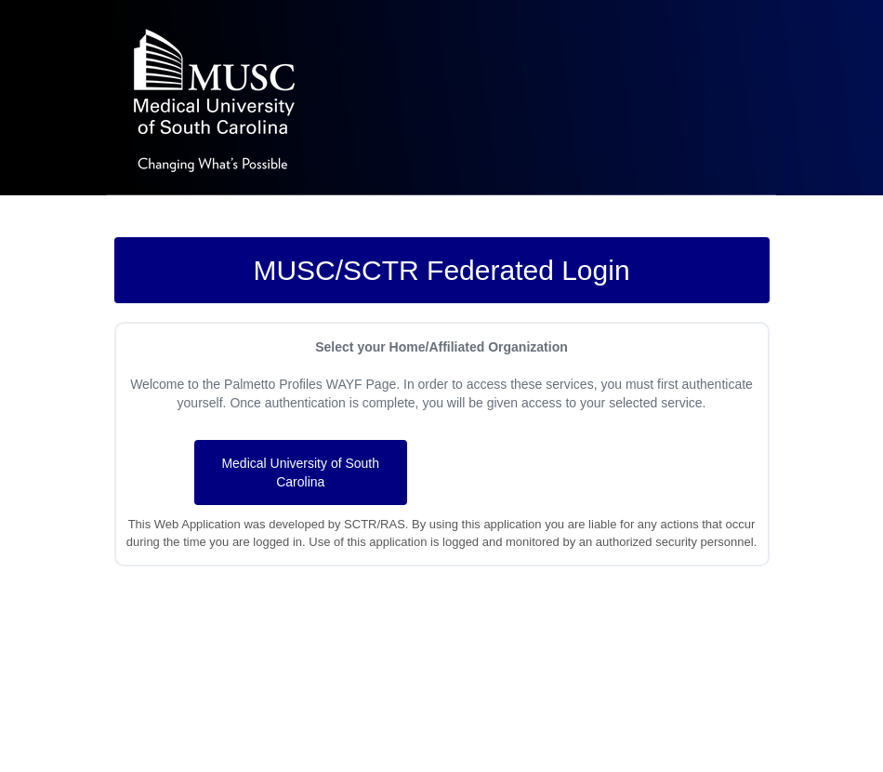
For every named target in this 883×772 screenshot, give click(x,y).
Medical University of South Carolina (300, 472)
